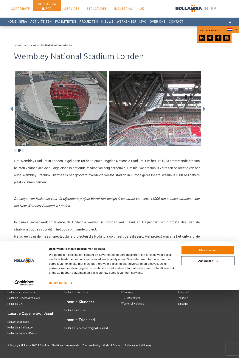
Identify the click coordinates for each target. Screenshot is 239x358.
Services (72, 8)
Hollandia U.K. (15, 303)
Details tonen (58, 350)
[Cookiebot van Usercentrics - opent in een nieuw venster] (24, 351)
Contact (176, 21)
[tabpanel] (61, 108)
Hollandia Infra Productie (20, 292)
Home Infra (17, 21)
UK (142, 8)
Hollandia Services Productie (22, 297)
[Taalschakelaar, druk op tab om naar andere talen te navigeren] (231, 29)
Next (204, 109)
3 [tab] (22, 150)
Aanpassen (208, 328)
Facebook (183, 292)
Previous (11, 109)
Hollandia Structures (75, 292)
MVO (142, 21)
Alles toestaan (207, 317)
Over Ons (158, 21)
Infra (47, 8)
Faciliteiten (65, 21)
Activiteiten (41, 21)
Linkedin (182, 303)
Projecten (88, 21)
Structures (97, 8)
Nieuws (107, 21)
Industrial (123, 8)
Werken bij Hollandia (132, 303)
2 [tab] (19, 150)
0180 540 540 (131, 297)
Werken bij (126, 21)
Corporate (20, 8)
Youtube (182, 297)
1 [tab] (15, 150)
